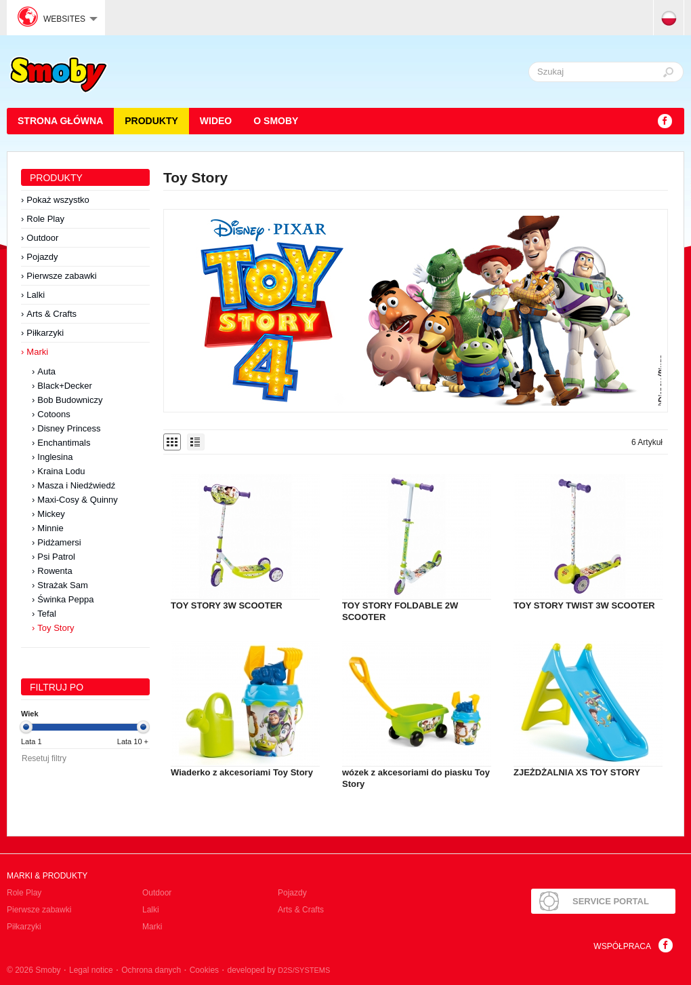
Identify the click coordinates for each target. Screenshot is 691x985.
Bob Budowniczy (69, 400)
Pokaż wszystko (57, 200)
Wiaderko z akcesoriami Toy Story (242, 772)
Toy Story (55, 628)
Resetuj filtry (44, 758)
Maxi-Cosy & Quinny (77, 500)
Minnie (50, 528)
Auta (46, 371)
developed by (279, 970)
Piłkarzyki (45, 333)
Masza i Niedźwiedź (76, 485)
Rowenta (54, 571)
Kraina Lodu (61, 471)
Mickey (50, 514)
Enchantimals (63, 443)
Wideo (216, 120)
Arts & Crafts (51, 314)
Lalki (35, 295)
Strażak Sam (62, 585)
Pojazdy (42, 257)
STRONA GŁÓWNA (60, 120)
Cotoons (53, 414)
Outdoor (42, 238)
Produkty (151, 120)
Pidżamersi (59, 542)
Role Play (45, 219)
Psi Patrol (56, 557)
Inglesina (54, 457)
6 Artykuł (647, 442)
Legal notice (91, 970)
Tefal (46, 614)
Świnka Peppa (65, 599)
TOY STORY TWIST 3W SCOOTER (584, 605)
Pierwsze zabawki (61, 276)
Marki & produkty (47, 876)
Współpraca (622, 946)
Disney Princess (68, 428)
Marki (37, 352)
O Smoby (275, 120)
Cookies (204, 970)
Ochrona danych (151, 970)
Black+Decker (64, 386)
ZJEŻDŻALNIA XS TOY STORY (577, 772)
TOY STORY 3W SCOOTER (226, 605)
